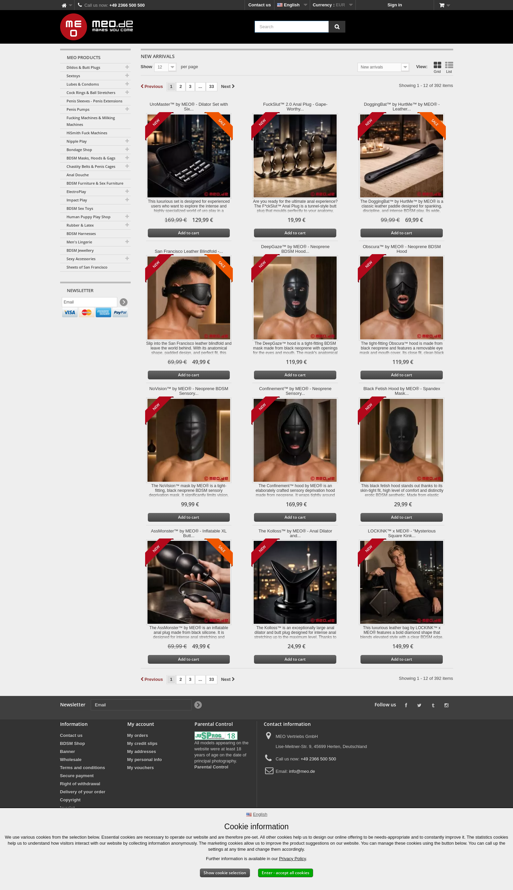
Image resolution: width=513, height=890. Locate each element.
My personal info (144, 759)
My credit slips (142, 743)
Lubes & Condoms (83, 84)
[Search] (337, 27)
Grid (437, 67)
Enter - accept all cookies (285, 873)
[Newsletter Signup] (123, 303)
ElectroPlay (76, 191)
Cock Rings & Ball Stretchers (91, 92)
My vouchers (140, 767)
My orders (137, 735)
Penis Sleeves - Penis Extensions (94, 100)
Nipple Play (77, 141)
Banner (67, 751)
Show (147, 66)
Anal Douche (78, 174)
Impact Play (77, 199)
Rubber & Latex (80, 225)
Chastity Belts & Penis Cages (91, 166)
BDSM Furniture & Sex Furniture (95, 183)
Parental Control (211, 766)
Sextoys (73, 75)
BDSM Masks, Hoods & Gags (91, 157)
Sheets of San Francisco (87, 267)
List (449, 67)
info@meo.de (302, 771)
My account (140, 724)
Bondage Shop (79, 149)
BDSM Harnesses (81, 233)
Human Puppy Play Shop (89, 216)
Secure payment (77, 775)
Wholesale (71, 759)
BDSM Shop (72, 743)
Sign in (394, 4)
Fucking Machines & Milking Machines (91, 121)
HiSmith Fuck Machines (87, 132)
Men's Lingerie (79, 241)
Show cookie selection (225, 873)
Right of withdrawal (80, 783)
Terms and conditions (82, 767)
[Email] (89, 303)
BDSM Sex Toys (80, 208)
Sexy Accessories (81, 258)
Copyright (70, 799)
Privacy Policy (292, 858)
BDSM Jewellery (80, 250)
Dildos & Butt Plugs (83, 67)
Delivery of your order (82, 791)
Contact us (259, 4)
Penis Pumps (78, 109)
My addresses (141, 751)
